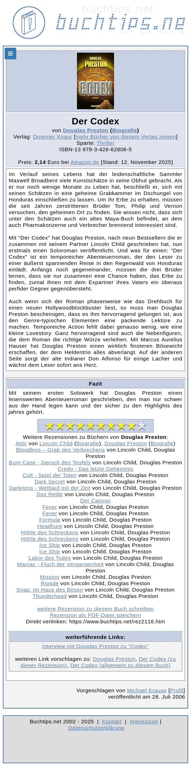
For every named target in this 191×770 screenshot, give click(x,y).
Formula (49, 520)
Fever (49, 507)
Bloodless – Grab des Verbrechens (60, 450)
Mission (49, 577)
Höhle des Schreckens (49, 532)
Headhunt (49, 526)
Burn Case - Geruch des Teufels (50, 462)
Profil (177, 690)
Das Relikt (49, 494)
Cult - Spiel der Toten (50, 475)
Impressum (144, 721)
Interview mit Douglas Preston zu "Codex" (95, 646)
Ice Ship (49, 545)
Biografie (124, 130)
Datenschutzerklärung (96, 728)
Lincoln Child (56, 443)
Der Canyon (95, 501)
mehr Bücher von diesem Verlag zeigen (126, 137)
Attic (21, 443)
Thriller (106, 143)
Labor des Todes (50, 558)
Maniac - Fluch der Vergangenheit (60, 564)
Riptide (50, 583)
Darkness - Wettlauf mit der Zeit (49, 488)
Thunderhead (50, 596)
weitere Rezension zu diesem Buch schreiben (95, 609)
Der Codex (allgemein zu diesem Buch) (120, 665)
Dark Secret (50, 481)
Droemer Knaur (52, 137)
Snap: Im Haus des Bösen (49, 590)
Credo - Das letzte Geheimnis (95, 469)
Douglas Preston (85, 130)
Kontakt (111, 721)
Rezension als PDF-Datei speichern (95, 615)
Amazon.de (84, 162)
